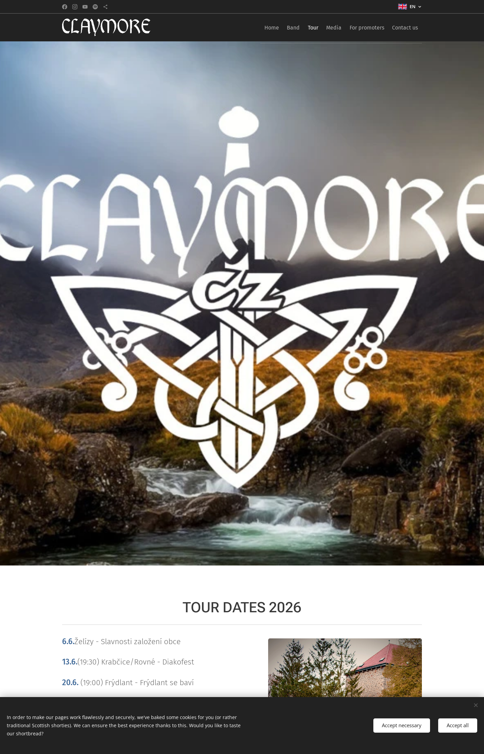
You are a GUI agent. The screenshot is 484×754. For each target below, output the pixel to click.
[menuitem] (248, 27)
